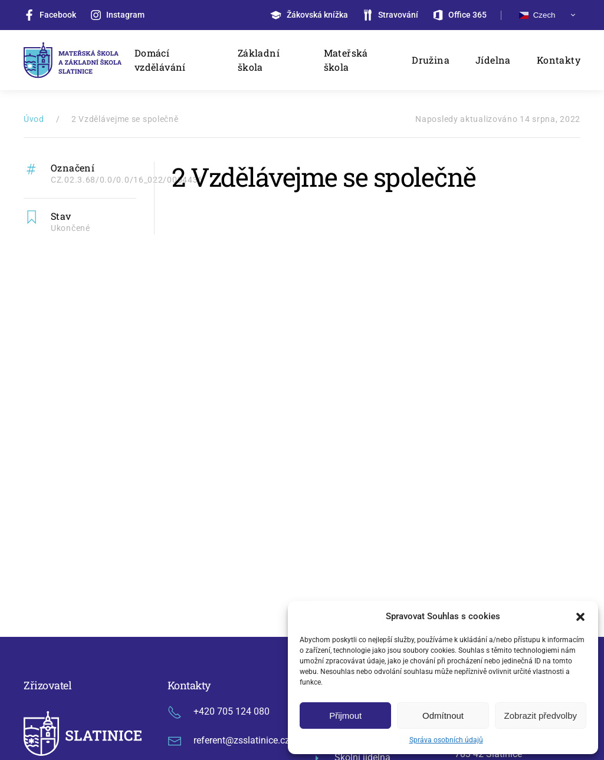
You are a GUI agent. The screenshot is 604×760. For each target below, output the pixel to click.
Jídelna (493, 60)
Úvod (34, 119)
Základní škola (259, 60)
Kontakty (558, 60)
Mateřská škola (346, 60)
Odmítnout (443, 716)
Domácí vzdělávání (160, 60)
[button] (580, 616)
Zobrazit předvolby (540, 716)
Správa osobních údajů (446, 740)
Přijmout (345, 716)
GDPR (242, 673)
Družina (430, 60)
